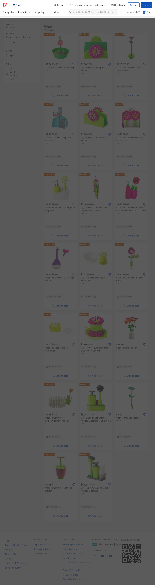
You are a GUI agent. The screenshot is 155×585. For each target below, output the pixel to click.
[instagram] (110, 557)
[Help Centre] (118, 5)
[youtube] (103, 557)
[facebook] (95, 557)
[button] (139, 12)
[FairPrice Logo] (11, 5)
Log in (146, 5)
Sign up (133, 5)
